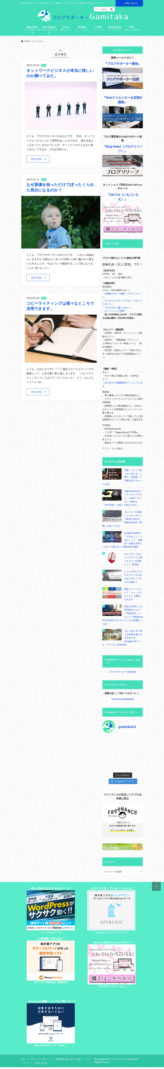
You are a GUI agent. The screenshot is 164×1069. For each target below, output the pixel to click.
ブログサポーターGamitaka (122, 671)
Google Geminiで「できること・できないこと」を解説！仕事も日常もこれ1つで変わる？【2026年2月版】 (122, 540)
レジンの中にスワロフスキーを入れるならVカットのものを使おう (133, 576)
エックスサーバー (51, 932)
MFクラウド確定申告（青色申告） (51, 982)
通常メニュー (65, 28)
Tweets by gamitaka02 (122, 699)
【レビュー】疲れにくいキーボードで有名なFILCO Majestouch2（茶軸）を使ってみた (122, 519)
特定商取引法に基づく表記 (68, 1059)
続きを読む (36, 159)
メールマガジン (115, 28)
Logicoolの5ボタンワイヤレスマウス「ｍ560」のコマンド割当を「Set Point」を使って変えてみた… (122, 498)
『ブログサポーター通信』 (122, 63)
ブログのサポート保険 (32, 29)
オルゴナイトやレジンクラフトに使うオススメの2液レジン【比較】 (133, 559)
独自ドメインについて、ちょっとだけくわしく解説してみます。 (133, 594)
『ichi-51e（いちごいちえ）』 (112, 986)
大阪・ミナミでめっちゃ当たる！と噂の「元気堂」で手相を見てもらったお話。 (122, 477)
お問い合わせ (131, 3)
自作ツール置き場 (131, 28)
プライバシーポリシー (40, 1059)
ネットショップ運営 (115, 310)
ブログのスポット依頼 (49, 29)
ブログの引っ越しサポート (118, 307)
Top (23, 1059)
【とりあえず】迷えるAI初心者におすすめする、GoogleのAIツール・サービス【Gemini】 (122, 637)
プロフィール (98, 28)
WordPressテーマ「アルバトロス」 (112, 932)
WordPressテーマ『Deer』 (50, 1045)
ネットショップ (82, 28)
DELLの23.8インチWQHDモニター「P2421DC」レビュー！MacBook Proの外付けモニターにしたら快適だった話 (122, 615)
